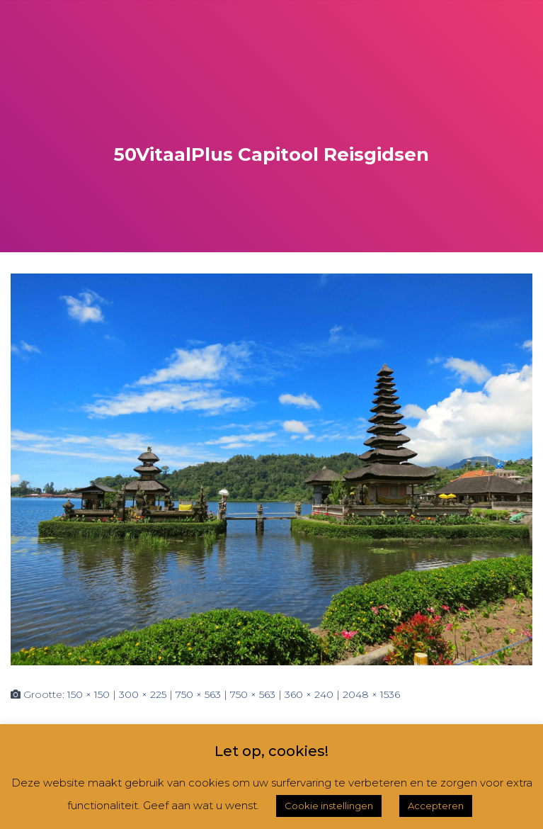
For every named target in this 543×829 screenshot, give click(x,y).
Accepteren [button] (436, 805)
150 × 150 (88, 694)
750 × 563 (198, 694)
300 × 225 (142, 694)
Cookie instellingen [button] (329, 805)
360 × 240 (309, 694)
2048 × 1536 (371, 694)
